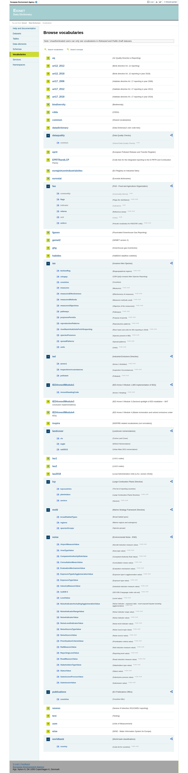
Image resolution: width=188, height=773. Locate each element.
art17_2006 (58, 81)
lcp (54, 481)
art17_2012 (58, 89)
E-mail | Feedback (21, 764)
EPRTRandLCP (60, 160)
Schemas (17, 49)
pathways (64, 311)
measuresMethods (68, 299)
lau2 (54, 466)
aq (53, 58)
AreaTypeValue (67, 550)
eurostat (57, 178)
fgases (56, 232)
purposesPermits (68, 317)
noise (55, 537)
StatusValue (65, 671)
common (57, 120)
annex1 (63, 364)
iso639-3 (64, 592)
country (63, 746)
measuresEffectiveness (70, 294)
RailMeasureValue (68, 647)
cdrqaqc (64, 277)
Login (152, 2)
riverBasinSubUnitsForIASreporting (76, 329)
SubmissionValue (68, 683)
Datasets (17, 33)
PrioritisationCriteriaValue (71, 641)
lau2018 (56, 474)
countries (64, 282)
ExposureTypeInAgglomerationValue (76, 574)
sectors (63, 500)
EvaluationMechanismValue (72, 568)
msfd (55, 510)
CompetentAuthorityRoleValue (74, 556)
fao (54, 186)
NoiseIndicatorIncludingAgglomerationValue (80, 604)
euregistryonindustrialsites (67, 170)
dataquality (58, 135)
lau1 (54, 458)
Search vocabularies (55, 49)
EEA (24, 2)
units (62, 347)
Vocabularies (19, 54)
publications (59, 692)
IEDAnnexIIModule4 (63, 412)
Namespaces (19, 65)
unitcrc (63, 223)
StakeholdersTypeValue (70, 665)
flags (62, 199)
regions (63, 522)
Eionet (24, 23)
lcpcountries (66, 489)
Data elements (19, 44)
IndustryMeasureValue (70, 586)
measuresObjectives (69, 305)
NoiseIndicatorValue (69, 617)
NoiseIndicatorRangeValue (72, 611)
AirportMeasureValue (69, 544)
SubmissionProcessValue (71, 677)
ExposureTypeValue (69, 580)
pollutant (64, 376)
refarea (63, 211)
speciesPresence (68, 335)
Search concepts (76, 49)
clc (61, 438)
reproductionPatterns (69, 323)
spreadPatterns (67, 341)
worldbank (58, 739)
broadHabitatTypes (68, 517)
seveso (56, 708)
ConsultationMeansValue (71, 562)
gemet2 (56, 240)
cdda (55, 112)
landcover (57, 431)
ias (54, 263)
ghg (54, 248)
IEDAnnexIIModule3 (63, 401)
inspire (56, 423)
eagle (62, 444)
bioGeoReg (65, 271)
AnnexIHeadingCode (69, 392)
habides (56, 255)
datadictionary (60, 128)
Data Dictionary (34, 23)
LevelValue (65, 598)
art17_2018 (58, 96)
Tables (16, 39)
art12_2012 (58, 66)
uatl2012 (64, 449)
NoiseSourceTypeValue (70, 629)
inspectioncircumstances (71, 369)
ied (54, 356)
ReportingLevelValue (69, 653)
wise (54, 731)
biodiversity (59, 104)
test (54, 716)
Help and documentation (24, 28)
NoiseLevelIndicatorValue (71, 623)
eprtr (55, 152)
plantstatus (65, 494)
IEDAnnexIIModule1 (63, 385)
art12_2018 (58, 73)
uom (54, 723)
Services (17, 59)
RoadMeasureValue (69, 659)
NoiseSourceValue (68, 635)
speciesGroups (67, 528)
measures (64, 288)
